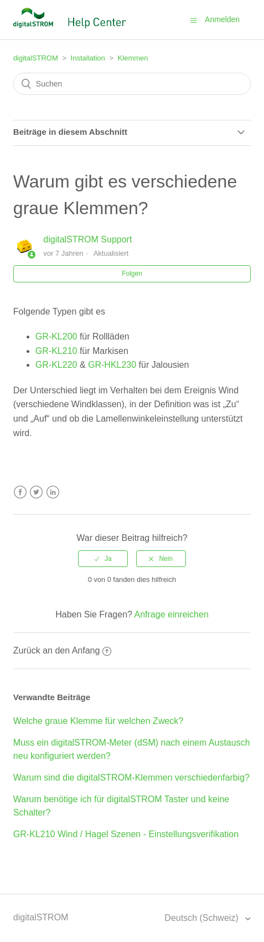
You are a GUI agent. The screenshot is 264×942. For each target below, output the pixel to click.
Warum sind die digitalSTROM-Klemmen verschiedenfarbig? (131, 777)
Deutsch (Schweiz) (202, 918)
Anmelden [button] (222, 19)
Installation (88, 58)
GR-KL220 (56, 364)
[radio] (103, 558)
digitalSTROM (35, 58)
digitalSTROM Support (87, 239)
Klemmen (133, 58)
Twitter (36, 492)
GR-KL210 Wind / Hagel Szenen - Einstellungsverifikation (126, 834)
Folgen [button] (132, 273)
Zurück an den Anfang (62, 650)
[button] (193, 20)
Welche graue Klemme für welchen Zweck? (98, 721)
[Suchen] (132, 84)
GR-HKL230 (112, 364)
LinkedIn (53, 492)
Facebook (20, 492)
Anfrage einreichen (171, 614)
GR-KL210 (56, 351)
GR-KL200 (56, 336)
